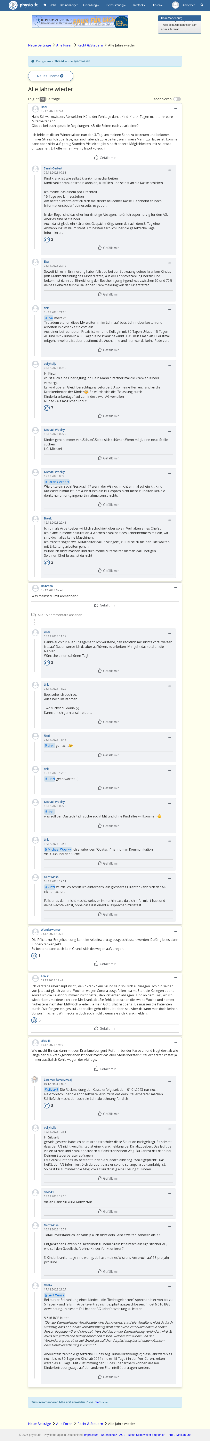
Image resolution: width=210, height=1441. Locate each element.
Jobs (53, 5)
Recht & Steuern (90, 45)
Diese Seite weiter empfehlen (146, 1434)
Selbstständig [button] (116, 5)
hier (97, 1402)
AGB (122, 1434)
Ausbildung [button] (91, 5)
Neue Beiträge (39, 45)
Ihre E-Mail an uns (179, 1434)
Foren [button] (158, 5)
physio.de (22, 5)
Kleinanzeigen (69, 5)
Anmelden (189, 5)
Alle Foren (64, 45)
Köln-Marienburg (172, 18)
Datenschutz (109, 1434)
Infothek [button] (139, 5)
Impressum (91, 1434)
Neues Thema (50, 75)
